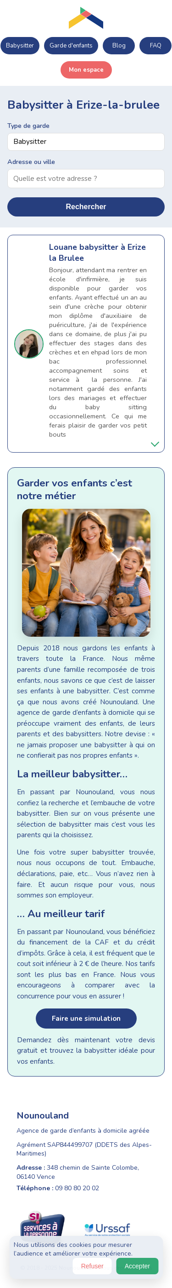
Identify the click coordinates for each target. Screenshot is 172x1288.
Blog (119, 46)
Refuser (92, 1266)
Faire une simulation (86, 1018)
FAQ (155, 46)
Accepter (137, 1266)
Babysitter (20, 46)
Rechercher (86, 207)
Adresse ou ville (31, 161)
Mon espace (86, 70)
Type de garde (28, 125)
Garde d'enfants (71, 46)
